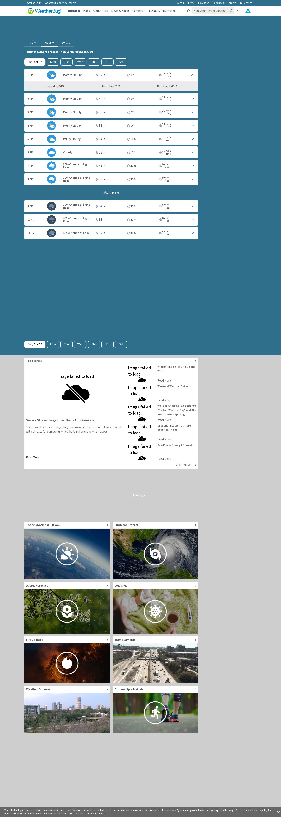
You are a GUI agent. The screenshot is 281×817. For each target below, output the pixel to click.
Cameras (138, 11)
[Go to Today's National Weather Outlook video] (67, 550)
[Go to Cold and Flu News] (155, 608)
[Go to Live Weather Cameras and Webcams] (67, 709)
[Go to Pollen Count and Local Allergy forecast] (67, 608)
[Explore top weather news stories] (111, 361)
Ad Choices (98, 813)
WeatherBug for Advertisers (60, 3)
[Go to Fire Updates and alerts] (67, 659)
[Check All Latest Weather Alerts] (248, 11)
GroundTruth (34, 3)
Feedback (218, 3)
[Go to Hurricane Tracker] (155, 550)
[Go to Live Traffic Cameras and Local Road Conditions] (155, 659)
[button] (278, 812)
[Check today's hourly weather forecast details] (34, 62)
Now (33, 43)
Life (106, 11)
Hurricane (169, 11)
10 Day (66, 43)
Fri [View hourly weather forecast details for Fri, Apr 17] (107, 62)
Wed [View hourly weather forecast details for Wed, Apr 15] (80, 62)
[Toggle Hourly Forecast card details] (111, 75)
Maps (86, 11)
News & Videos (120, 11)
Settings (246, 3)
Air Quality (153, 11)
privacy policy (261, 810)
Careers (231, 3)
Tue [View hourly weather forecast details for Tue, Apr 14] (66, 62)
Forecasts (73, 11)
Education (203, 3)
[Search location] (213, 10)
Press (191, 3)
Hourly (49, 43)
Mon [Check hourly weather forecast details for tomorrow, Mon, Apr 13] (53, 62)
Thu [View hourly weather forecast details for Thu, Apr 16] (94, 62)
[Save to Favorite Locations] (188, 11)
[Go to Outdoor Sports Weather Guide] (155, 709)
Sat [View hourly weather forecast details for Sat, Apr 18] (121, 62)
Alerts (97, 11)
